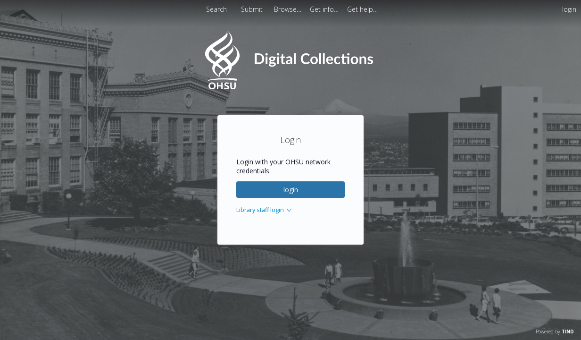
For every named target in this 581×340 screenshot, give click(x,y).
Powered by (555, 331)
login (290, 189)
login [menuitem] (569, 9)
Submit (253, 9)
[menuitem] (289, 9)
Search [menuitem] (216, 9)
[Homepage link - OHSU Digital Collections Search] (290, 87)
